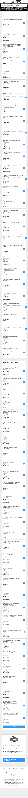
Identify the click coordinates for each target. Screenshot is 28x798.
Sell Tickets (22, 768)
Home (4, 768)
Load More (14, 727)
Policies (16, 768)
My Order (11, 770)
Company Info (10, 768)
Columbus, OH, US (8, 16)
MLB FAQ (17, 770)
